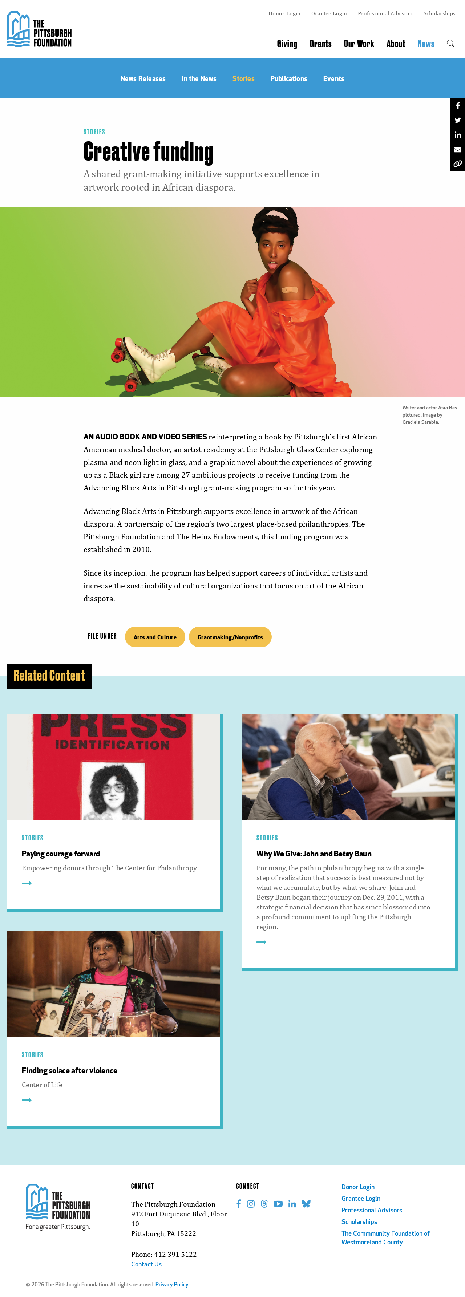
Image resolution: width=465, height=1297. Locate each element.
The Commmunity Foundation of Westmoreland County (385, 1238)
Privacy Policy (171, 1285)
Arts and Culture (155, 637)
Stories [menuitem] (243, 78)
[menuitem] (451, 44)
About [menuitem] (396, 44)
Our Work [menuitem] (359, 44)
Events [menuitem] (333, 78)
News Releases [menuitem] (143, 78)
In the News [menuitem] (199, 78)
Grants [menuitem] (321, 44)
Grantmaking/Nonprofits (230, 637)
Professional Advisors (385, 13)
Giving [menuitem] (287, 44)
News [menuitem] (426, 44)
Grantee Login (329, 13)
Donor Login (284, 13)
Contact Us (146, 1264)
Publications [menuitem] (289, 78)
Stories (94, 132)
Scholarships (440, 13)
